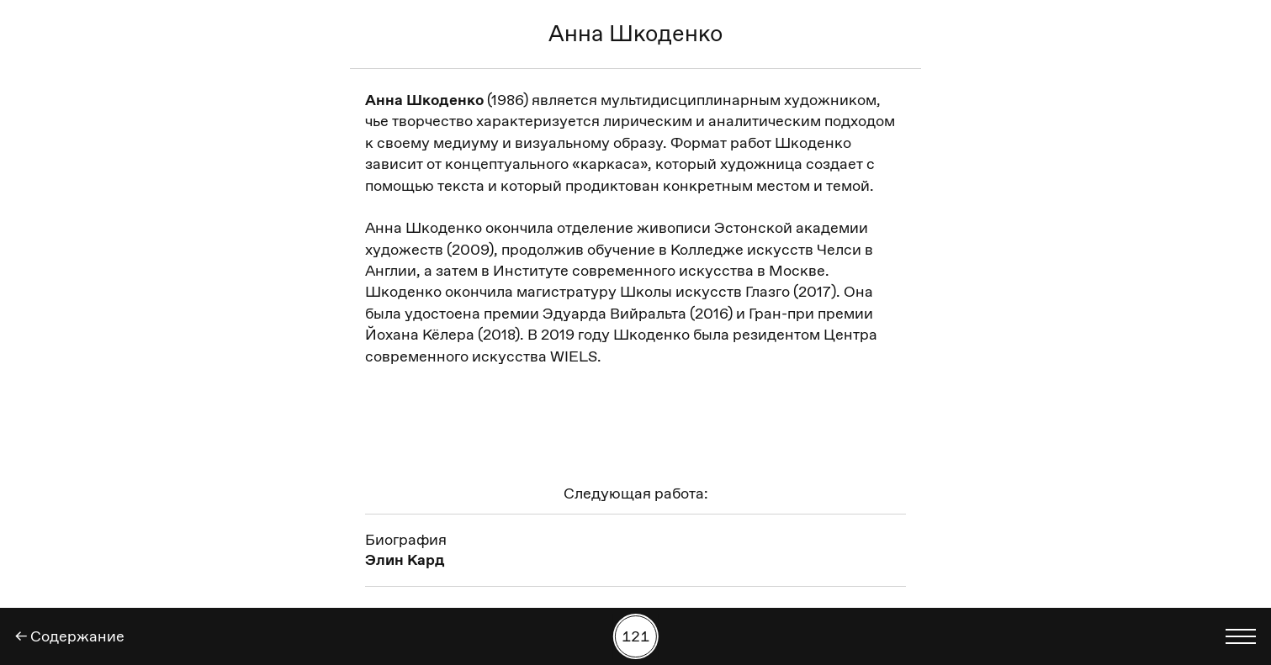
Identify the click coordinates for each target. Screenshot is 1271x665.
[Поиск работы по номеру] (635, 636)
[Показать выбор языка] (1241, 636)
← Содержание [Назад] (69, 636)
